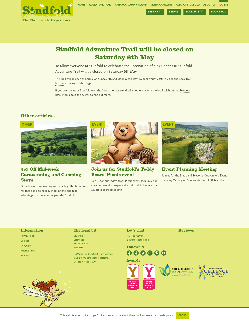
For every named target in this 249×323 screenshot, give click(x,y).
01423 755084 (136, 235)
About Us (209, 4)
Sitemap (25, 255)
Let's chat (155, 11)
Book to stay (195, 11)
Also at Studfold (188, 4)
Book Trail (218, 11)
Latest (223, 4)
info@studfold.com (139, 239)
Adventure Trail (100, 4)
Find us (173, 11)
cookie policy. (165, 315)
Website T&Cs (28, 250)
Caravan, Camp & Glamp (131, 4)
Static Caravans (161, 4)
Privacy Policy (28, 235)
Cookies (25, 240)
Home (81, 4)
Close (182, 315)
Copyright (26, 245)
